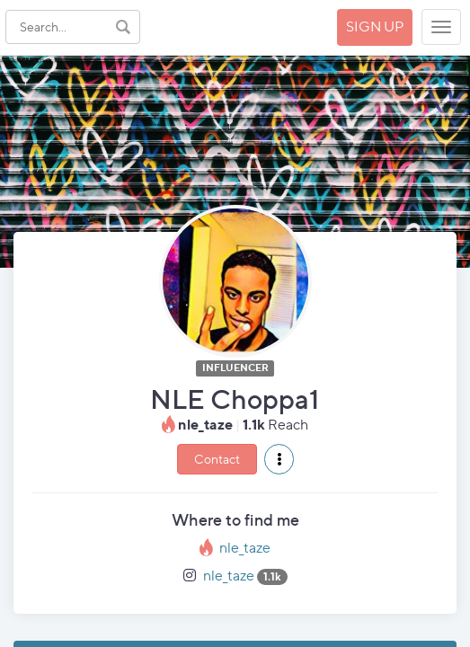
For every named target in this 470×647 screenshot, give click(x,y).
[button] (279, 459)
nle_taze (244, 547)
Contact (217, 458)
